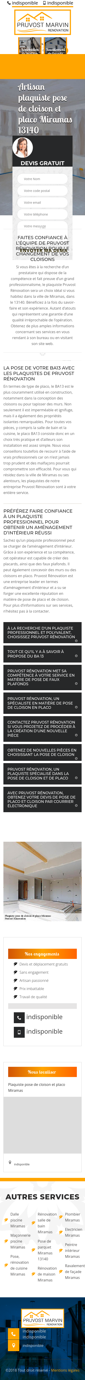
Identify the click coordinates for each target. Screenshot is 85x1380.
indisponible (22, 3)
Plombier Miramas (69, 1217)
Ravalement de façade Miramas (69, 1271)
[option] (30, 53)
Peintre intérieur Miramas (69, 1250)
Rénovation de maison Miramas (42, 1274)
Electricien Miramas (69, 1232)
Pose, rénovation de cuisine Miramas (15, 1265)
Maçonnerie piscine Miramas (15, 1241)
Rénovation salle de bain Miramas (42, 1223)
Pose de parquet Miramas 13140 (42, 1250)
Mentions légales (65, 1370)
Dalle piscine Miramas (15, 1220)
